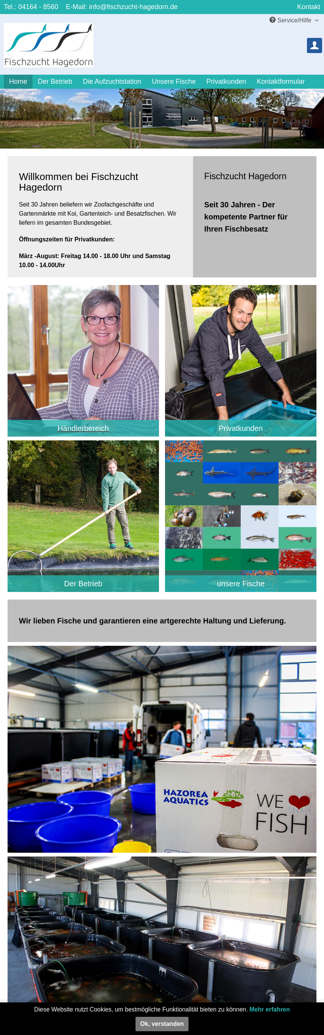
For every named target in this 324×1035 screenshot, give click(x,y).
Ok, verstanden (162, 1024)
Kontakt (308, 7)
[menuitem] (314, 45)
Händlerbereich (83, 428)
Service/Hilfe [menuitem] (291, 20)
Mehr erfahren (269, 1009)
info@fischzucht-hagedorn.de (133, 7)
